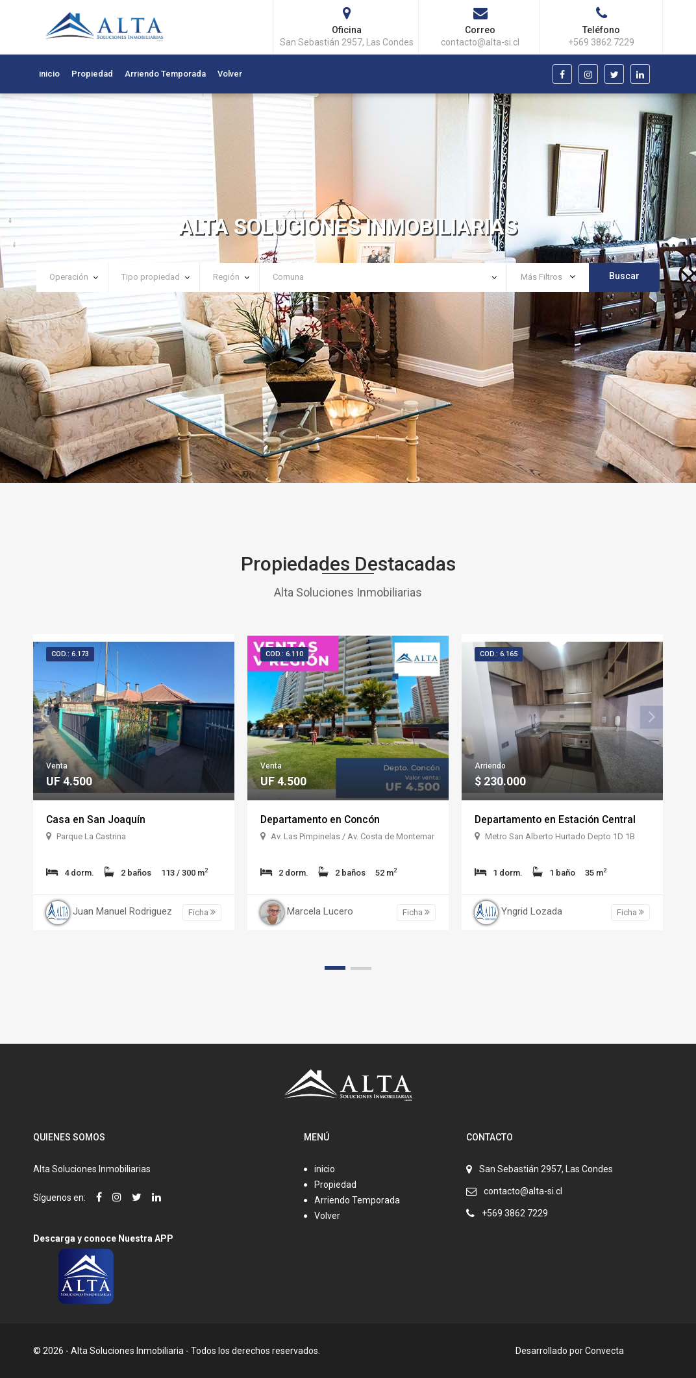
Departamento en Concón (321, 819)
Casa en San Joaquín (96, 819)
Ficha (202, 912)
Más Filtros (548, 277)
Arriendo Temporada (165, 74)
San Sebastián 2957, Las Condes (546, 1169)
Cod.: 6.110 (284, 654)
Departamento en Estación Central (556, 819)
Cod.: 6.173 (70, 654)
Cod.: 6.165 (498, 654)
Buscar (624, 276)
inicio (49, 74)
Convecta (604, 1351)
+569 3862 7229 (515, 1213)
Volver (230, 74)
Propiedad (92, 74)
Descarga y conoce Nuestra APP (103, 1238)
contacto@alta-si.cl (523, 1191)
